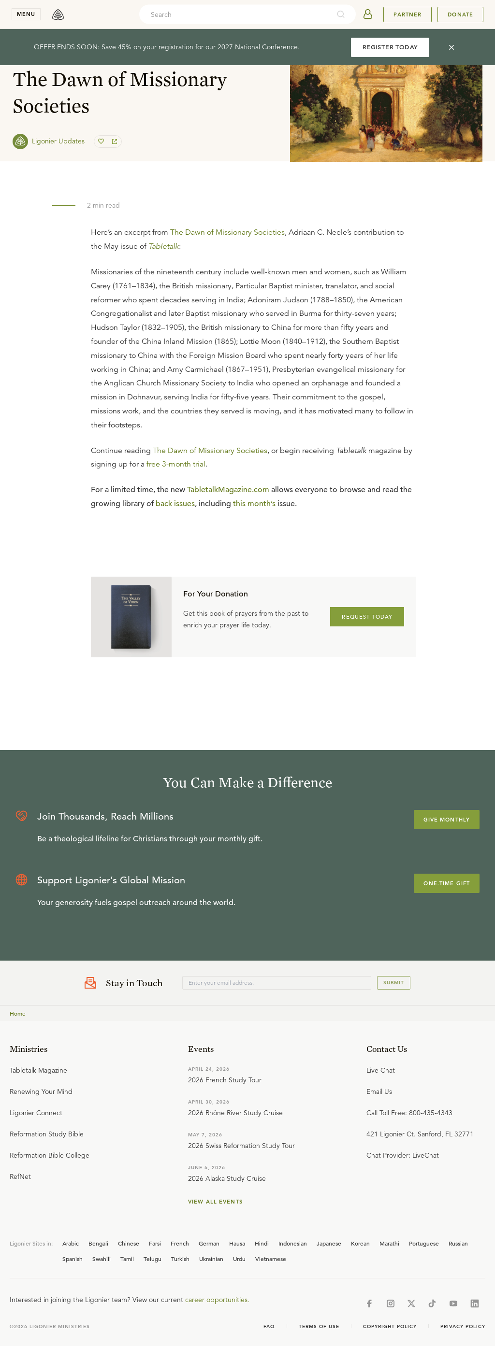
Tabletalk (163, 246)
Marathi (389, 1243)
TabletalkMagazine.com (228, 490)
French (180, 1243)
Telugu (152, 1258)
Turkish (180, 1258)
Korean (360, 1243)
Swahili (101, 1258)
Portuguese (424, 1243)
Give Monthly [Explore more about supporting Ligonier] (446, 819)
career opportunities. (217, 1299)
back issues (175, 504)
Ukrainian (211, 1258)
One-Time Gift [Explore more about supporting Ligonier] (446, 883)
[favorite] (102, 141)
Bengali (98, 1243)
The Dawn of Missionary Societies (227, 232)
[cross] (451, 47)
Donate (460, 14)
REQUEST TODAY (367, 616)
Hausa (237, 1243)
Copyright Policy (390, 1326)
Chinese (128, 1243)
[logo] (58, 14)
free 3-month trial (175, 464)
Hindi (262, 1243)
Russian (458, 1243)
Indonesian (292, 1243)
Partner (407, 14)
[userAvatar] (368, 14)
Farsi (155, 1243)
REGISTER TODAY (390, 47)
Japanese (329, 1243)
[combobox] (234, 14)
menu (26, 14)
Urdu (239, 1258)
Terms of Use (319, 1326)
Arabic (70, 1243)
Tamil (127, 1258)
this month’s (254, 504)
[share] (113, 141)
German (209, 1243)
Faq (269, 1326)
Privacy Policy (462, 1326)
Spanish (72, 1258)
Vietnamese (270, 1258)
